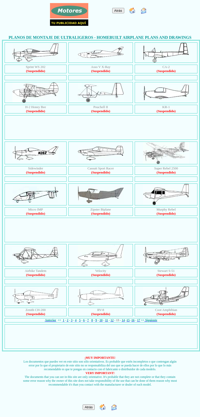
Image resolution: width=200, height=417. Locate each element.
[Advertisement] (102, 126)
